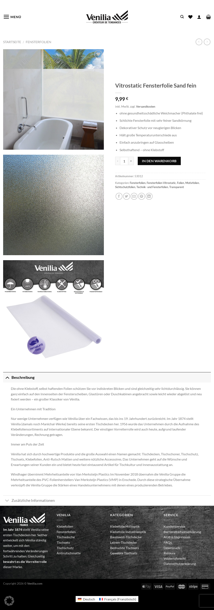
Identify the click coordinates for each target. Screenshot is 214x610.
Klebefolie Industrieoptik (128, 532)
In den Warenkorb (159, 161)
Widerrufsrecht (175, 558)
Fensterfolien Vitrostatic (161, 183)
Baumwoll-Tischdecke (125, 537)
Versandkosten (145, 106)
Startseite (12, 42)
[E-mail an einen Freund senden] (134, 196)
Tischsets (63, 542)
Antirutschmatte (69, 553)
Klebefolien (65, 526)
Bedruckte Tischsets (124, 548)
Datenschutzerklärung (180, 564)
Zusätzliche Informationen (29, 501)
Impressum (182, 537)
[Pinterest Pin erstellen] (141, 196)
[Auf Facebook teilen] (119, 196)
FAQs (168, 542)
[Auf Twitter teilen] (126, 196)
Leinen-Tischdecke (123, 542)
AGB (167, 537)
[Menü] (12, 17)
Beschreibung (18, 377)
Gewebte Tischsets (123, 553)
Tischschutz (65, 548)
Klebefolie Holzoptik (125, 526)
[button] (9, 601)
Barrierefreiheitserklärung (182, 532)
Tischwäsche (66, 537)
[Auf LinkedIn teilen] (149, 196)
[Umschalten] (7, 377)
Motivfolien (192, 183)
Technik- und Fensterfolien (152, 187)
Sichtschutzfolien (125, 187)
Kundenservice (174, 526)
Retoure (169, 553)
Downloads (172, 548)
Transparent (176, 187)
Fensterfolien (38, 42)
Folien (180, 183)
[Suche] (182, 17)
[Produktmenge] (124, 161)
